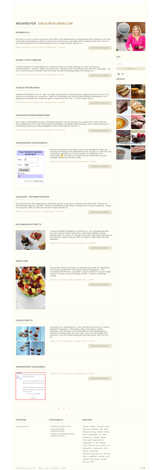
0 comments (60, 75)
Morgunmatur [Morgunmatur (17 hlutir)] (94, 451)
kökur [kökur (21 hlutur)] (98, 445)
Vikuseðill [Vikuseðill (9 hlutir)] (103, 459)
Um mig (46, 468)
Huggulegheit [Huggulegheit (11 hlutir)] (87, 443)
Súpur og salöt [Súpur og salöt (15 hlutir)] (94, 459)
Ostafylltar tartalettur (61, 426)
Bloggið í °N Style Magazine (28, 60)
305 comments (59, 211)
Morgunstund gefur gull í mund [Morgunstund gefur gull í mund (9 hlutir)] (92, 454)
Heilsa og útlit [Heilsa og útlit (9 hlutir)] (87, 440)
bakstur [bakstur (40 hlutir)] (107, 426)
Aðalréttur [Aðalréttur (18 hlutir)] (93, 426)
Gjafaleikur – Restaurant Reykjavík (32, 197)
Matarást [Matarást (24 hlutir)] (85, 451)
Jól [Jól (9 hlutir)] (93, 443)
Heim (40, 468)
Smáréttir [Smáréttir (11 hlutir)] (101, 456)
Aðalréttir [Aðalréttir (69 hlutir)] (86, 426)
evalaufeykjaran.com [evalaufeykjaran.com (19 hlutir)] (94, 434)
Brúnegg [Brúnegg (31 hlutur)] (93, 432)
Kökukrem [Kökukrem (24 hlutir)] (91, 445)
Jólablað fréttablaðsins (28, 88)
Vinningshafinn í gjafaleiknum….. (31, 367)
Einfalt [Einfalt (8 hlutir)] (85, 434)
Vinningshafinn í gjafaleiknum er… (32, 143)
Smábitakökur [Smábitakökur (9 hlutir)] (92, 456)
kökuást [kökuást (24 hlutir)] (103, 445)
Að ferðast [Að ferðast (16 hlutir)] (100, 426)
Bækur (63, 468)
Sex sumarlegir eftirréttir (28, 224)
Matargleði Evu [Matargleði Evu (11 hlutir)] (87, 448)
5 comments (61, 47)
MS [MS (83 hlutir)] (105, 454)
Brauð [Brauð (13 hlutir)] (106, 429)
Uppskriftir (54, 468)
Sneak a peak (22, 261)
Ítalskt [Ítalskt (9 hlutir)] (92, 462)
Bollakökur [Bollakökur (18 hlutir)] (94, 429)
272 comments (60, 130)
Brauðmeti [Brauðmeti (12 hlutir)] (86, 432)
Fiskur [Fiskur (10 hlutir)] (104, 434)
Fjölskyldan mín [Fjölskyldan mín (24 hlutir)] (88, 437)
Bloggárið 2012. (23, 32)
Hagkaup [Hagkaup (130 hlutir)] (103, 437)
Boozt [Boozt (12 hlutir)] (101, 429)
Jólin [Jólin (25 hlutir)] (97, 443)
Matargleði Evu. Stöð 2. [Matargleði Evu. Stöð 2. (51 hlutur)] (101, 448)
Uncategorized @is (50, 47)
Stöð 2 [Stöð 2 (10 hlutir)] (107, 456)
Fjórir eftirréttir (24, 320)
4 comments (92, 243)
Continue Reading (100, 48)
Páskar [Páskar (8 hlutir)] (85, 456)
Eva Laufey (39, 47)
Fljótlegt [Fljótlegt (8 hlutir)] (96, 437)
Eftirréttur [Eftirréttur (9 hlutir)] (107, 432)
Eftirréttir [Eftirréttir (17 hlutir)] (100, 432)
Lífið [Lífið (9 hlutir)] (108, 445)
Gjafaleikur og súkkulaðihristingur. (33, 115)
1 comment (91, 280)
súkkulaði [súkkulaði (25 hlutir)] (86, 459)
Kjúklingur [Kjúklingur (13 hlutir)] (103, 443)
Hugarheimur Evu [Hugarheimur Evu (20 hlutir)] (98, 440)
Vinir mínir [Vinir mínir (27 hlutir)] (86, 462)
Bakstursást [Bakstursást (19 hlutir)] (86, 429)
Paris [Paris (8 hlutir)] (108, 454)
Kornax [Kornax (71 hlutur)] (85, 445)
